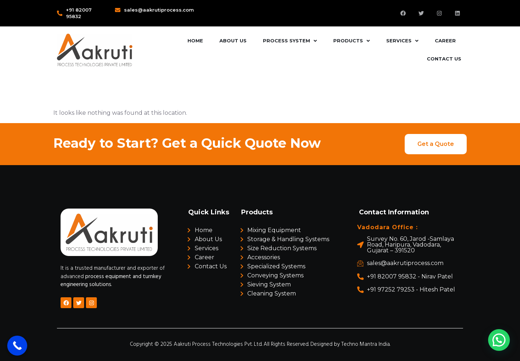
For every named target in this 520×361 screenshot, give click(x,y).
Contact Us (444, 59)
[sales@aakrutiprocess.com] (117, 10)
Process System (290, 40)
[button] (289, 41)
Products (351, 40)
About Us (233, 40)
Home (195, 40)
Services (402, 40)
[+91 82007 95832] (59, 13)
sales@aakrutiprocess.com (159, 10)
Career (445, 40)
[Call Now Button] (17, 346)
